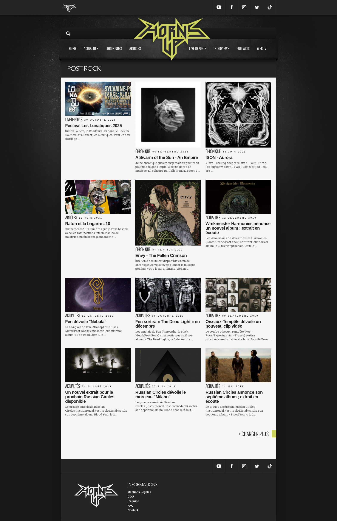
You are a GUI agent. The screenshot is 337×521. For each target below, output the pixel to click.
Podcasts (243, 52)
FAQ (130, 505)
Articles (135, 52)
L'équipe (133, 501)
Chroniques (114, 52)
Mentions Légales (139, 492)
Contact (133, 510)
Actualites (91, 52)
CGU (131, 496)
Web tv (261, 52)
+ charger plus (253, 433)
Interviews (221, 52)
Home (72, 52)
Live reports (198, 52)
